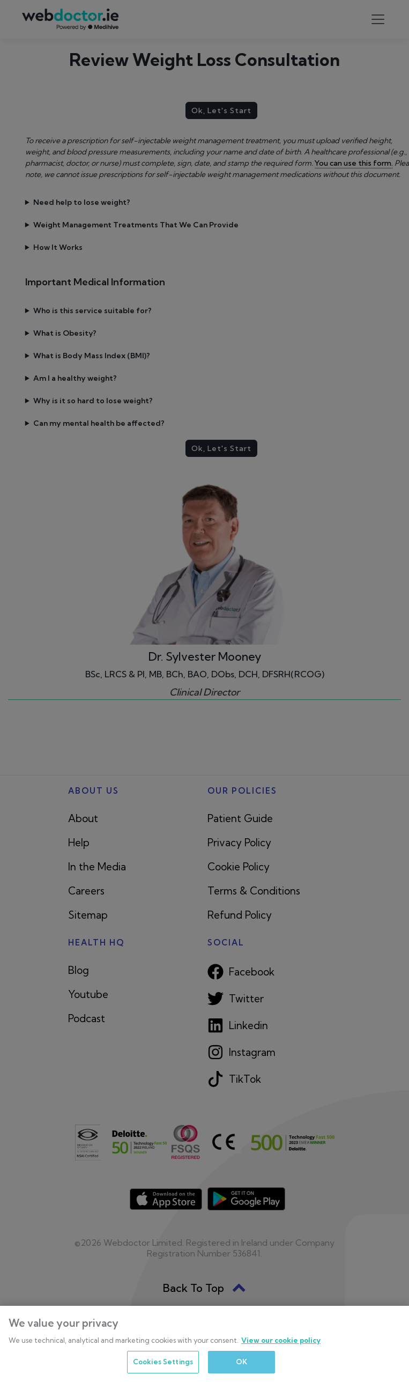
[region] (204, 1344)
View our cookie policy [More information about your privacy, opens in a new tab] (281, 1340)
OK (241, 1361)
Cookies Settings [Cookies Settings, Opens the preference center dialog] (163, 1361)
